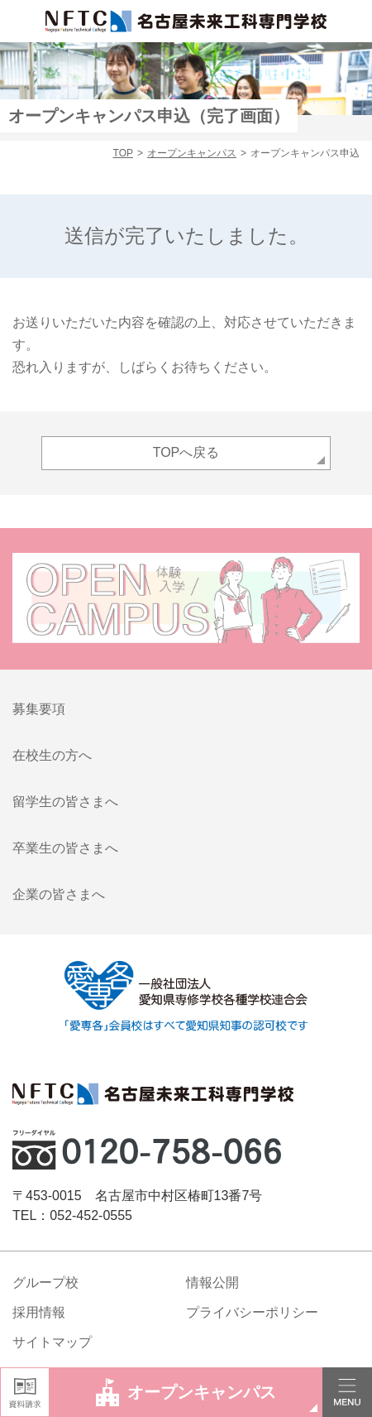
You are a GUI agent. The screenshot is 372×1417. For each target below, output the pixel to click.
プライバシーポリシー (252, 1312)
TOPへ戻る (186, 452)
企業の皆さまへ (58, 894)
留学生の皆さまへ (65, 802)
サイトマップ (52, 1342)
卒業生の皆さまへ (65, 848)
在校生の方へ (52, 755)
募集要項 (38, 709)
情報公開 (212, 1282)
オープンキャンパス (191, 153)
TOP (123, 153)
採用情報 (38, 1312)
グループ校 (45, 1282)
